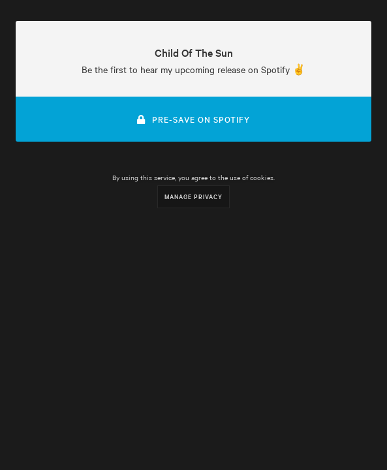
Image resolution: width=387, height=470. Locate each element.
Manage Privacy (193, 196)
